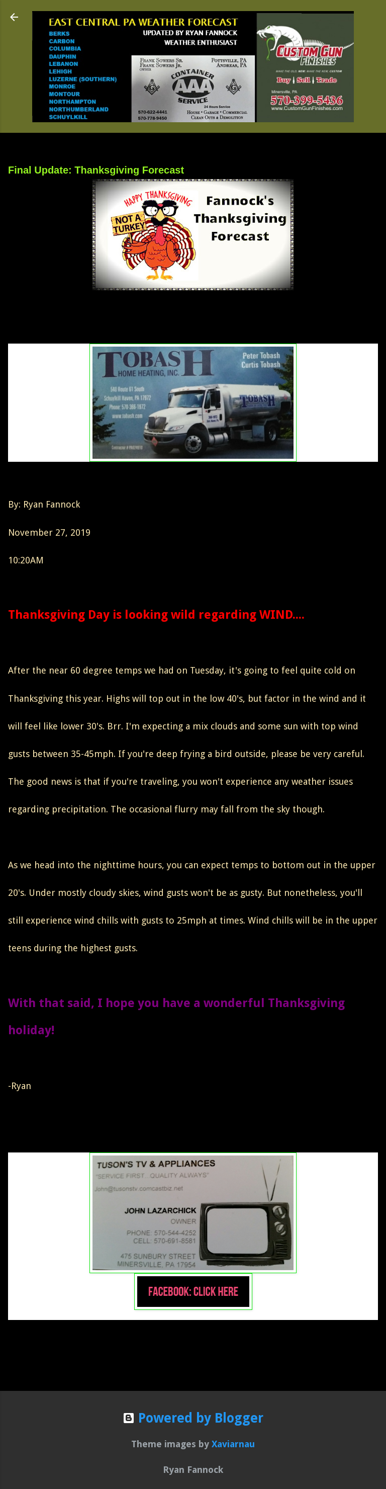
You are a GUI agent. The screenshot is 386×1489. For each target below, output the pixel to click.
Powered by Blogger (193, 1418)
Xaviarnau (233, 1444)
